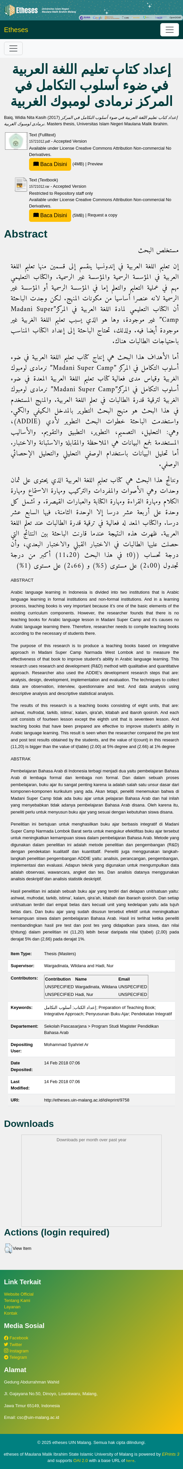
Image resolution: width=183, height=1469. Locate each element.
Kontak (10, 1313)
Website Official (18, 1294)
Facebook (16, 1337)
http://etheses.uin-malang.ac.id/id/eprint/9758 (86, 1100)
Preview (95, 163)
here (130, 1460)
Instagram (16, 1350)
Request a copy (102, 215)
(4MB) (57, 163)
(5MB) (57, 215)
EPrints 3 (170, 1454)
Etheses (16, 29)
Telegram (15, 1357)
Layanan (12, 1306)
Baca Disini (50, 164)
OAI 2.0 (80, 1460)
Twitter (13, 1344)
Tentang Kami (17, 1300)
